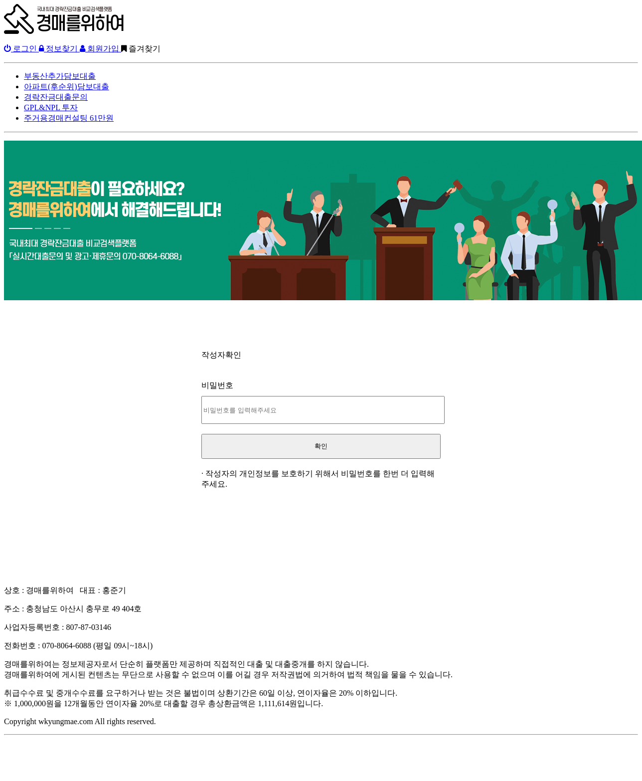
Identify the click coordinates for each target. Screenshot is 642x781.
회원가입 (100, 48)
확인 (321, 446)
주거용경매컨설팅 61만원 (69, 118)
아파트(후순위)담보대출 (66, 86)
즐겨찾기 (140, 48)
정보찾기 (59, 48)
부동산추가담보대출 (60, 76)
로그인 (21, 48)
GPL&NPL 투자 (51, 107)
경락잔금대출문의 (56, 97)
